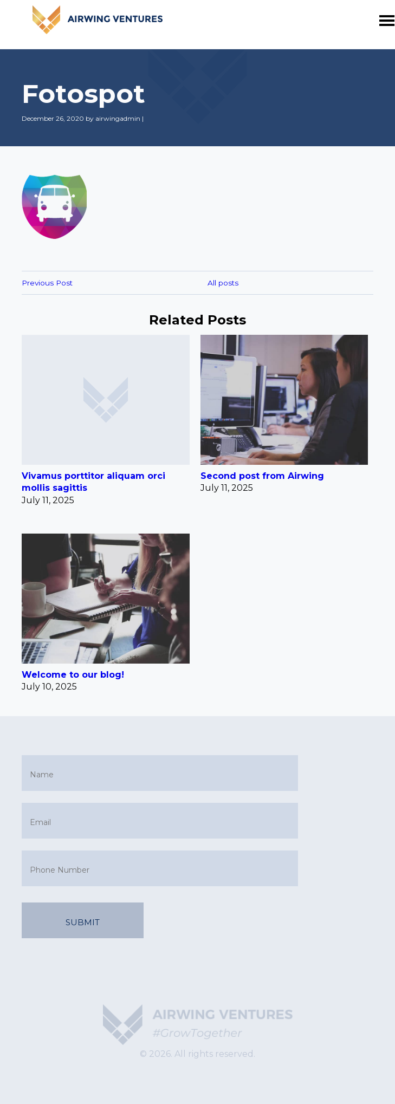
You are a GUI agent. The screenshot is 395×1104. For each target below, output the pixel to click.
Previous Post (47, 282)
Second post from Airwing (262, 476)
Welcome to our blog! (73, 675)
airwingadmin (117, 118)
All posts (223, 282)
